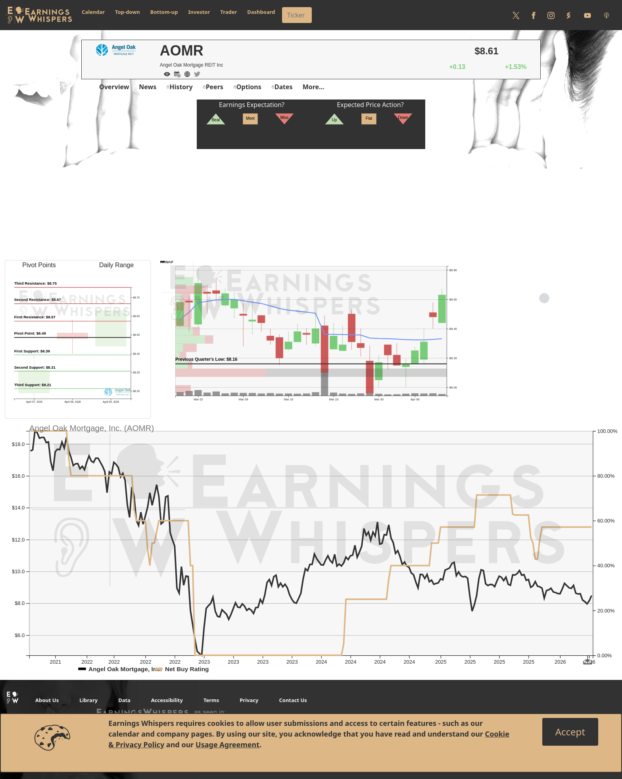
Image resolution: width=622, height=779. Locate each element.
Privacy (249, 700)
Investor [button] (199, 11)
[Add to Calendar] (175, 73)
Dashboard (261, 11)
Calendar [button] (93, 11)
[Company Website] (185, 73)
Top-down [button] (127, 11)
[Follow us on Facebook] (533, 15)
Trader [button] (228, 11)
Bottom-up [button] (164, 11)
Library (88, 700)
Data (124, 700)
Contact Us (293, 700)
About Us (47, 700)
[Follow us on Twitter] (516, 15)
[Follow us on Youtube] (587, 15)
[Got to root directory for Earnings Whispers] (38, 15)
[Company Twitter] (195, 73)
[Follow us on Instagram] (551, 15)
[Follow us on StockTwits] (568, 15)
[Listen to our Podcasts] (606, 15)
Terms (211, 700)
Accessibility (167, 700)
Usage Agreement (227, 744)
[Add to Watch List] (165, 73)
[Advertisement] (311, 204)
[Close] (570, 732)
